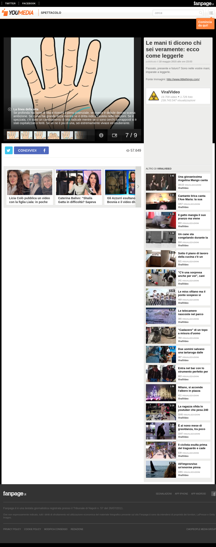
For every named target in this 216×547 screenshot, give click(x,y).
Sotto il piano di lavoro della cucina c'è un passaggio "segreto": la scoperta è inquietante (193, 255)
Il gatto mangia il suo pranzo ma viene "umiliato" (192, 216)
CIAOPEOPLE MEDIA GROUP (201, 529)
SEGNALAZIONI (164, 494)
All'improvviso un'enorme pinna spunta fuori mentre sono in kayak (191, 465)
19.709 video (169, 97)
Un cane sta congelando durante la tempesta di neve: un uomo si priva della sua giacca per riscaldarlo (193, 236)
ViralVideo (170, 92)
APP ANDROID (198, 494)
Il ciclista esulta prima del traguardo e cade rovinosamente (192, 446)
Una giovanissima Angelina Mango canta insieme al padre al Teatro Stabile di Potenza (193, 178)
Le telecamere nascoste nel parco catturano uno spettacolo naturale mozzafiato (191, 312)
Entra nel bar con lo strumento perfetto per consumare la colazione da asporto (193, 370)
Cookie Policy (32, 529)
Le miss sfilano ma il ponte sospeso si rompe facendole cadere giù (191, 293)
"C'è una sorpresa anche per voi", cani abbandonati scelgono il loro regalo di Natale (193, 274)
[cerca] (178, 13)
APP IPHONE (181, 494)
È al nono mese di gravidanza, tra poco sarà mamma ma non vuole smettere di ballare (192, 427)
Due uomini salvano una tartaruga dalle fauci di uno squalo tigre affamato (191, 350)
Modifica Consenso (55, 529)
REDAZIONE (77, 529)
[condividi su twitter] (9, 150)
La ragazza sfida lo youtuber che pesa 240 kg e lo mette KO (193, 408)
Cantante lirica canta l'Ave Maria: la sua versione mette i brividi (193, 197)
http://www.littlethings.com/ (183, 79)
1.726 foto (186, 97)
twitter (10, 3)
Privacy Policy (12, 529)
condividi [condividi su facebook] (27, 150)
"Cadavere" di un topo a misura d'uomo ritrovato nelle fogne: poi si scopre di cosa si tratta (193, 331)
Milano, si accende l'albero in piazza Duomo (190, 389)
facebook (28, 3)
